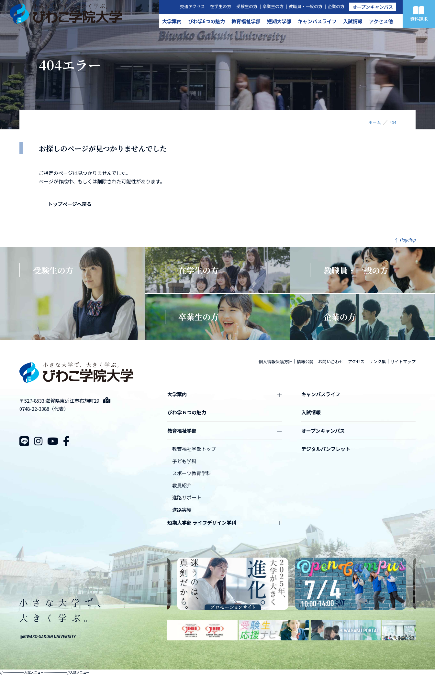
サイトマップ (403, 361)
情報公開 (305, 361)
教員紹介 (182, 485)
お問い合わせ (330, 361)
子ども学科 (184, 461)
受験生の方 (246, 6)
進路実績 (182, 509)
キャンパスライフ (317, 21)
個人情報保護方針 (275, 361)
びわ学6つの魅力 (206, 21)
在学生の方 (220, 6)
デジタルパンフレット (325, 448)
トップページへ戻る (70, 204)
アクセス (356, 361)
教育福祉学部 (246, 21)
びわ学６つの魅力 (186, 412)
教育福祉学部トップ (194, 448)
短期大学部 (279, 21)
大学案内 (172, 21)
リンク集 (377, 361)
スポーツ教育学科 (191, 473)
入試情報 (352, 21)
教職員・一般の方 (305, 6)
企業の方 (336, 6)
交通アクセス (192, 6)
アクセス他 (381, 21)
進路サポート (186, 497)
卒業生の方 (273, 6)
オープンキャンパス (372, 7)
